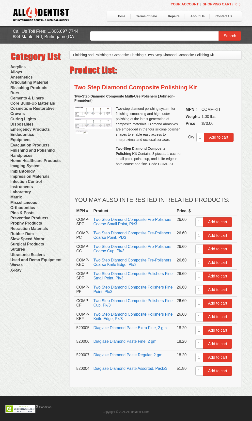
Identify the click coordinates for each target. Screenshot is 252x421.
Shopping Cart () (221, 4)
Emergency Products (30, 129)
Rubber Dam (22, 234)
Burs (14, 93)
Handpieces (21, 155)
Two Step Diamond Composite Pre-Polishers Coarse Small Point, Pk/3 (132, 221)
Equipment (20, 140)
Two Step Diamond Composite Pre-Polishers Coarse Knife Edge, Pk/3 (132, 262)
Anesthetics (21, 77)
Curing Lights (23, 119)
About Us (197, 16)
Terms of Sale (146, 16)
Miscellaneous (23, 202)
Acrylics (18, 67)
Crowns (17, 114)
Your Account (185, 4)
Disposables (21, 124)
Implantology (22, 171)
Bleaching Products (28, 88)
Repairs (174, 16)
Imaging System (25, 166)
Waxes (16, 265)
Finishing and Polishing (32, 150)
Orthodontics (22, 208)
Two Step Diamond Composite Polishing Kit (180, 55)
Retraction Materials (29, 229)
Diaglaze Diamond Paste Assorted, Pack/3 (130, 368)
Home (120, 16)
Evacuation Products (29, 145)
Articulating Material (29, 82)
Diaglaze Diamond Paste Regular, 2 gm (127, 355)
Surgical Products (27, 244)
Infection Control (26, 181)
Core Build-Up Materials (32, 103)
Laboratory (20, 192)
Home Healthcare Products (35, 161)
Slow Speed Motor (27, 239)
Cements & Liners (27, 98)
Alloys (16, 72)
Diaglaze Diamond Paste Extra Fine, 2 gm (130, 328)
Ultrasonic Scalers (27, 255)
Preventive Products (29, 218)
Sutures (17, 249)
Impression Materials (29, 176)
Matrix (16, 197)
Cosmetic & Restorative (32, 108)
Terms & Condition (39, 407)
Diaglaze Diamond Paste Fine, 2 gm (124, 341)
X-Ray (15, 270)
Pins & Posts (22, 213)
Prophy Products (26, 223)
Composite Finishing (128, 55)
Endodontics (22, 134)
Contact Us (223, 16)
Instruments (21, 187)
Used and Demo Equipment (36, 260)
